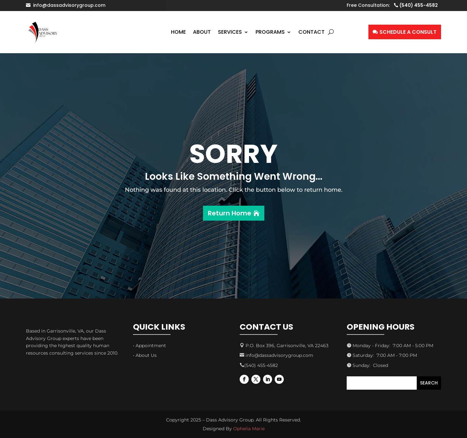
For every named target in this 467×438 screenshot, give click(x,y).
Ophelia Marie (249, 429)
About (202, 32)
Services (230, 32)
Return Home (229, 213)
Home (178, 32)
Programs (270, 32)
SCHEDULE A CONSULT (408, 32)
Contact (311, 32)
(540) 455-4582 (419, 5)
